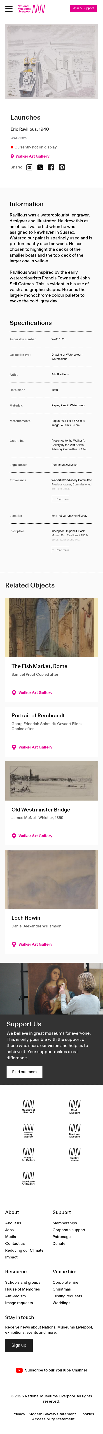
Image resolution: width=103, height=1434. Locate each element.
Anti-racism (15, 1296)
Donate (59, 1244)
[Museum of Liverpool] (28, 1107)
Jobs (9, 1230)
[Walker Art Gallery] (28, 1154)
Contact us (15, 1244)
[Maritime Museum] (75, 1131)
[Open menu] (9, 9)
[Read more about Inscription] (72, 541)
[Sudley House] (75, 1154)
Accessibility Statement (53, 1419)
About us (13, 1223)
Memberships (65, 1223)
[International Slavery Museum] (28, 1131)
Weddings (61, 1303)
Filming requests (67, 1296)
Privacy (18, 1414)
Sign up (19, 1345)
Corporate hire (65, 1283)
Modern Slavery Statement (52, 1414)
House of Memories (22, 1289)
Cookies (87, 1414)
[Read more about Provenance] (72, 490)
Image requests (19, 1303)
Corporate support (69, 1230)
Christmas (62, 1289)
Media (10, 1237)
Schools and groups (22, 1283)
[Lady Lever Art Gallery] (28, 1178)
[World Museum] (75, 1107)
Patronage (62, 1237)
